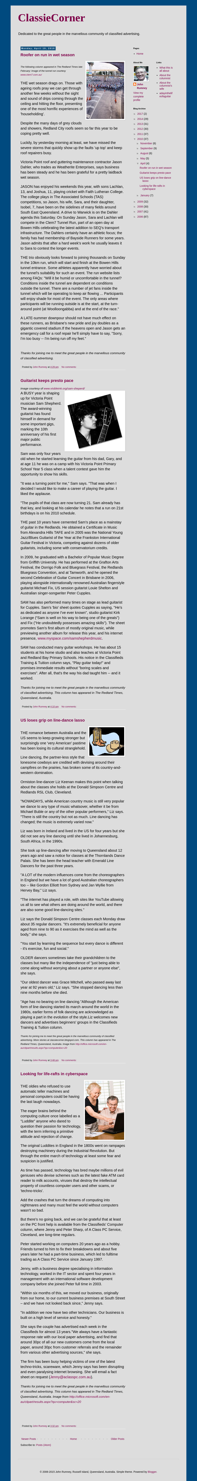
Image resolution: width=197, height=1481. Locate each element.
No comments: (69, 367)
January (145, 195)
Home (73, 1438)
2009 (140, 201)
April (143, 163)
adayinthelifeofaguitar (165, 95)
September (146, 148)
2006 (140, 216)
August (144, 153)
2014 (140, 118)
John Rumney (142, 86)
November (146, 143)
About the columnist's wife (165, 85)
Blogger (152, 1471)
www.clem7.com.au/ (31, 74)
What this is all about (166, 69)
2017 (140, 113)
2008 (140, 206)
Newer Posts (28, 1438)
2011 (140, 134)
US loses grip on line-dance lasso (53, 720)
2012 (140, 128)
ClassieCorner (51, 18)
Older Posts (117, 1438)
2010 (140, 138)
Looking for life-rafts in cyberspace (54, 1074)
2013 (140, 123)
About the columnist (164, 77)
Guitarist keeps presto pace (47, 380)
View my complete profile (138, 96)
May (143, 158)
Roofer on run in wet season (48, 55)
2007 (140, 211)
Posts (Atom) (43, 1445)
